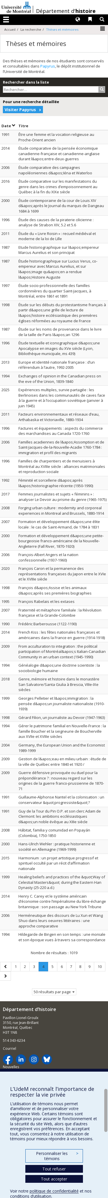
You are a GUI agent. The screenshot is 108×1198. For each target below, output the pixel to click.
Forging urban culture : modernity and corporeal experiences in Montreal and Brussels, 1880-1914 (61, 510)
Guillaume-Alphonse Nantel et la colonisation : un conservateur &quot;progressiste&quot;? (61, 799)
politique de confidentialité (54, 1191)
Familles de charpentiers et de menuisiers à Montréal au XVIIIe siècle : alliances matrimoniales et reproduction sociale (61, 466)
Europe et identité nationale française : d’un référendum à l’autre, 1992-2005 (56, 365)
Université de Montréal (16, 7)
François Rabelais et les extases (46, 601)
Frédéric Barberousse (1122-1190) (47, 623)
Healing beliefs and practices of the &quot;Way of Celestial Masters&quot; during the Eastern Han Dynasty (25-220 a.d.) (61, 882)
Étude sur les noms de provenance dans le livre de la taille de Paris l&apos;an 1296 (60, 332)
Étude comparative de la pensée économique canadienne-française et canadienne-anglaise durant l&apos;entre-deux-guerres (59, 153)
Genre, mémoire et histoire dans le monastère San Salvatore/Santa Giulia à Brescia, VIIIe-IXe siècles (58, 684)
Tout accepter (54, 1179)
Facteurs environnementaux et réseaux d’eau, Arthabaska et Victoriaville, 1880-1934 (58, 417)
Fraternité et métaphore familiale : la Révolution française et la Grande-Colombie (59, 612)
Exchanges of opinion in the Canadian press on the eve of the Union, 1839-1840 (59, 378)
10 (101, 966)
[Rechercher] (101, 89)
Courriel (9, 1048)
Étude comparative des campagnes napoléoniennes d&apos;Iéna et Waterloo (55, 170)
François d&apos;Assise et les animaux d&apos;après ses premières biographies (55, 590)
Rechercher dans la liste (26, 82)
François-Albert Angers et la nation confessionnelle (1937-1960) (48, 557)
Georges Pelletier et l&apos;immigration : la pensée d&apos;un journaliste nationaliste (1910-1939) (61, 703)
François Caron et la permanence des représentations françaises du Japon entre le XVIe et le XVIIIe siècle (62, 574)
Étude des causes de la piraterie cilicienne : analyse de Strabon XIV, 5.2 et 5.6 (56, 222)
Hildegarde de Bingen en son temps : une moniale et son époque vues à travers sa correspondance (61, 937)
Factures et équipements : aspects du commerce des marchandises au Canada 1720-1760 (60, 431)
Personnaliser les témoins (57, 1156)
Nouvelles (11, 1066)
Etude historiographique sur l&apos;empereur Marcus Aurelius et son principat (58, 250)
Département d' (66, 10)
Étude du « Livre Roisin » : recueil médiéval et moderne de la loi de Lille (57, 236)
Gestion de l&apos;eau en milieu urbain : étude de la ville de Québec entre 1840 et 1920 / (62, 761)
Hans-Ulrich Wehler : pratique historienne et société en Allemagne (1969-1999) (56, 846)
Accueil (10, 29)
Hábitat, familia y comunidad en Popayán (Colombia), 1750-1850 (54, 832)
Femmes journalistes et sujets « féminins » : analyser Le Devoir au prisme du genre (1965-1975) (62, 496)
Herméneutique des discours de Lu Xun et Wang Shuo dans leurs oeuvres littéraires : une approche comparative (60, 921)
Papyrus (47, 66)
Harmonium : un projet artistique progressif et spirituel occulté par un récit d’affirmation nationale (58, 863)
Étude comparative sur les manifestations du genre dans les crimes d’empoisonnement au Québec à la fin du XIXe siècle (57, 186)
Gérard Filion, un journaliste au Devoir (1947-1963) (61, 717)
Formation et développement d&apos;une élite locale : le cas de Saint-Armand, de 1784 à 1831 (59, 524)
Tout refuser (54, 1169)
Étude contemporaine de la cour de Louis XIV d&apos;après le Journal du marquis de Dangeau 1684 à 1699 (61, 206)
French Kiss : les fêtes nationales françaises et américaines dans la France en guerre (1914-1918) (61, 635)
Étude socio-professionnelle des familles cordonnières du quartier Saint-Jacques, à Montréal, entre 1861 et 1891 (54, 291)
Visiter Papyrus (20, 109)
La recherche (30, 29)
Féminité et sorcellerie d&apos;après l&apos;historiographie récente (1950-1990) (55, 483)
